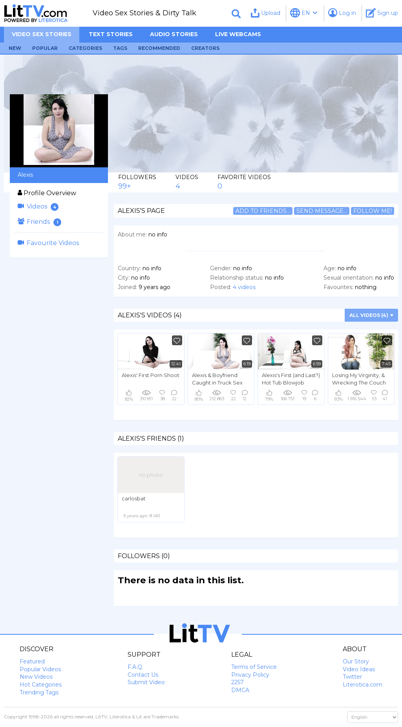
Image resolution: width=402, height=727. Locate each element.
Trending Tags (39, 692)
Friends (39, 222)
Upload (265, 13)
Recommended (159, 48)
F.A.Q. (135, 666)
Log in (342, 13)
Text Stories (111, 34)
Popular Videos (40, 669)
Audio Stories (174, 34)
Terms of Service (254, 666)
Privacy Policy (250, 674)
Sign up (382, 13)
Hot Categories (41, 684)
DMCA (240, 690)
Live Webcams (238, 34)
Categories (85, 48)
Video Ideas (359, 669)
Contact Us (143, 674)
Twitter (352, 676)
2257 (237, 682)
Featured (32, 661)
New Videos (36, 676)
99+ (124, 186)
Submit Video (146, 682)
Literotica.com (362, 684)
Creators (205, 48)
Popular (45, 48)
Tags (120, 48)
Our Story (356, 661)
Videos (38, 207)
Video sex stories (41, 34)
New (15, 48)
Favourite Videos (48, 243)
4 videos (244, 287)
